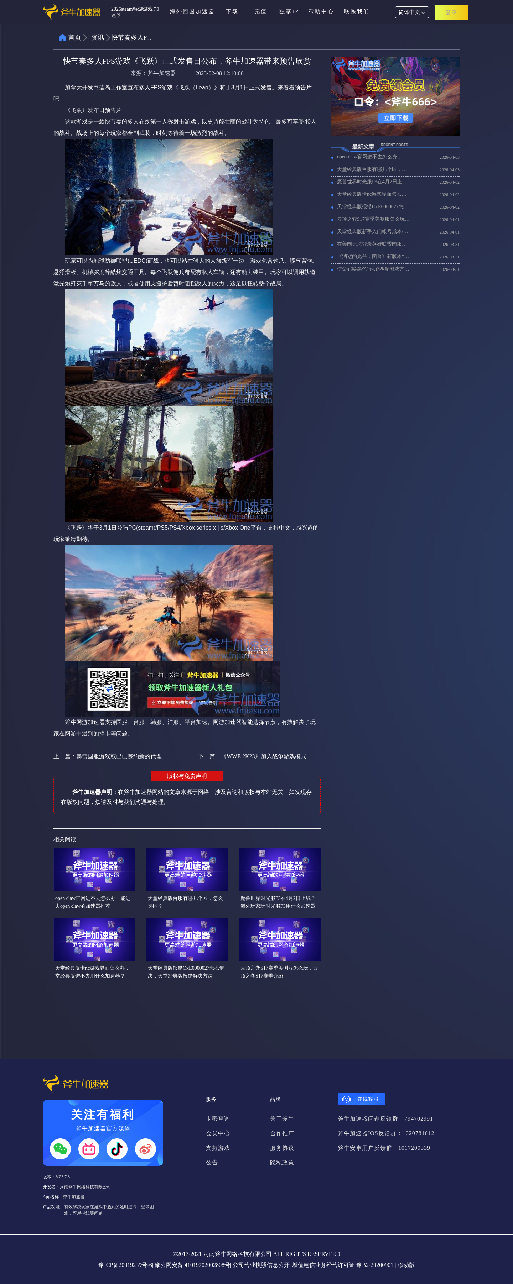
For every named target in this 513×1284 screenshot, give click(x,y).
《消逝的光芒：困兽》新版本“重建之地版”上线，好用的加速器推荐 (374, 256)
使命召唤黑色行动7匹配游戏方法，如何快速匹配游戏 (374, 269)
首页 (74, 37)
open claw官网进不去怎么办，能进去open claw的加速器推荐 (374, 156)
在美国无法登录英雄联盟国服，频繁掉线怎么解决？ (374, 244)
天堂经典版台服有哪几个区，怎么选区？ (374, 169)
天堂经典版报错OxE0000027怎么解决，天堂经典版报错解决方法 (374, 206)
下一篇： (255, 756)
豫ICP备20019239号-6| (125, 1265)
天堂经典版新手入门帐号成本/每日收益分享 (374, 231)
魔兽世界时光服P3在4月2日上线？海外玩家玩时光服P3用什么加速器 (374, 181)
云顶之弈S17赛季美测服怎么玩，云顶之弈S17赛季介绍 (374, 219)
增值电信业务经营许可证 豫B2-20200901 (342, 1265)
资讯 (97, 37)
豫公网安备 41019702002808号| (193, 1265)
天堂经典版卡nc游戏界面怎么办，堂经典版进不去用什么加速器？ (374, 194)
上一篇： (112, 756)
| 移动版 (404, 1265)
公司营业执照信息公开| (262, 1265)
